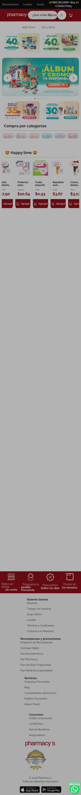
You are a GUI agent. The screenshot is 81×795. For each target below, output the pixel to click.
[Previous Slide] (7, 70)
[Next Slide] (73, 70)
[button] (35, 90)
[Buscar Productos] (50, 15)
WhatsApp (74, 788)
